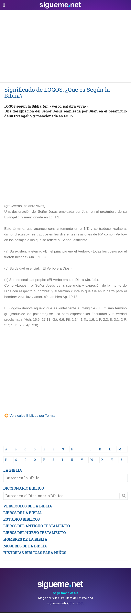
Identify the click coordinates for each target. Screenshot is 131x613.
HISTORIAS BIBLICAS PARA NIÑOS (34, 552)
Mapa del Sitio (48, 598)
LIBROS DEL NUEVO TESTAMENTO (34, 532)
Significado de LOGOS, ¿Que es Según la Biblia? (57, 92)
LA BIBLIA (12, 470)
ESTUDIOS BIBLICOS (21, 519)
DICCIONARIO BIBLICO (23, 488)
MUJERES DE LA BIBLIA (25, 546)
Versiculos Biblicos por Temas (32, 416)
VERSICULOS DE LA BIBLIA (27, 506)
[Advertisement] (65, 45)
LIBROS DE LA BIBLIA (22, 512)
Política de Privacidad (77, 598)
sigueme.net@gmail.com (65, 603)
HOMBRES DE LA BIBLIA (25, 539)
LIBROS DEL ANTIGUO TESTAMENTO (36, 525)
